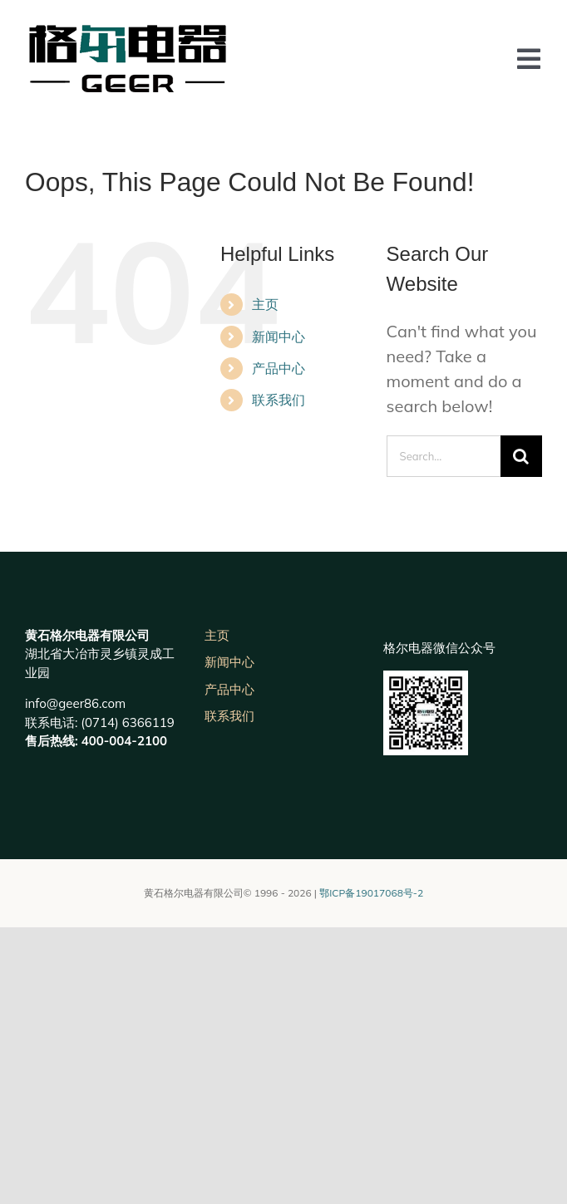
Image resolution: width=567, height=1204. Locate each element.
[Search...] (443, 456)
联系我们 (278, 399)
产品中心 (278, 368)
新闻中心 (278, 336)
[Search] (521, 456)
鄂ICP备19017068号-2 (371, 893)
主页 (265, 304)
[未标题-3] (127, 32)
